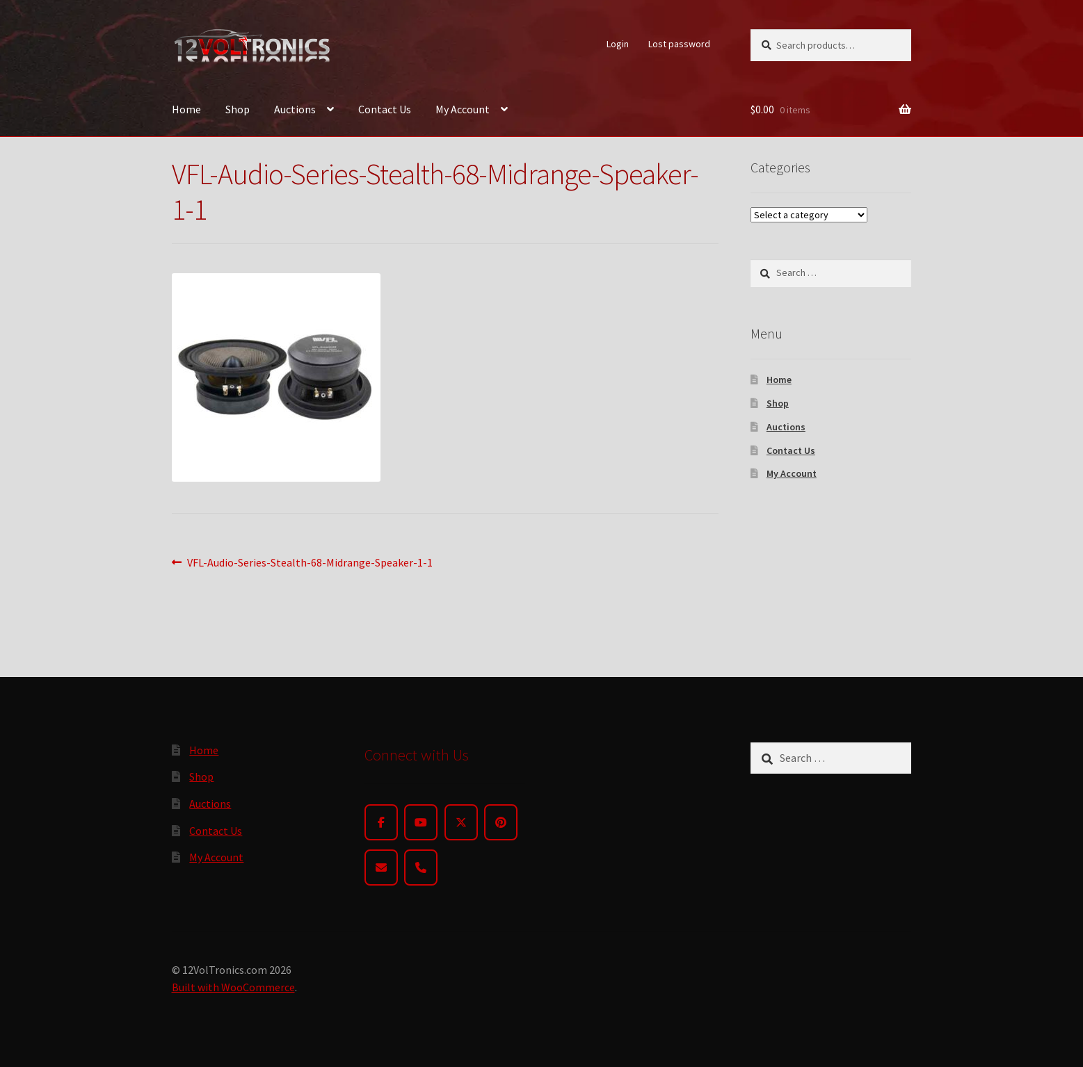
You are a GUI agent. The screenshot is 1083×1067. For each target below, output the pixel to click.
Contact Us (384, 109)
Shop (237, 109)
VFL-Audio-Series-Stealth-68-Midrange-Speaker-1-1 (309, 563)
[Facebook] (381, 822)
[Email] (381, 867)
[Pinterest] (501, 822)
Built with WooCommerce (233, 987)
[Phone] (421, 867)
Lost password (679, 44)
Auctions (295, 109)
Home (186, 109)
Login (618, 44)
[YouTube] (421, 822)
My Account (462, 109)
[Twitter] (461, 822)
